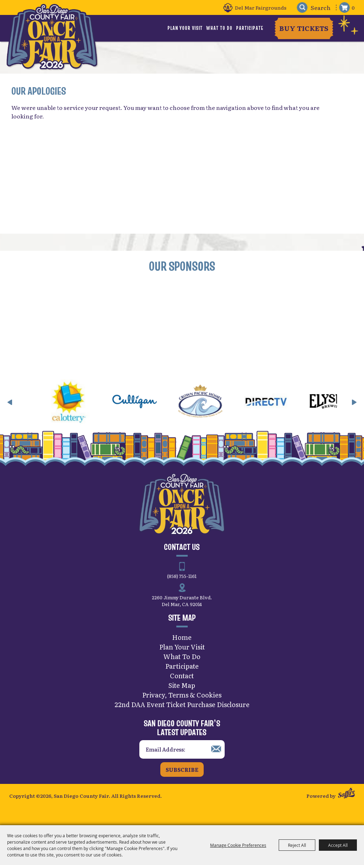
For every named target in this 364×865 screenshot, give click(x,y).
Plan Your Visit (185, 28)
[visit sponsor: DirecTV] (285, 403)
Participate (249, 28)
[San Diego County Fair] (51, 37)
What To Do (219, 28)
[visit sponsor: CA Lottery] (88, 403)
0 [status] (353, 7)
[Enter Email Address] (182, 750)
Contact (182, 676)
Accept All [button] (338, 845)
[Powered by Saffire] (346, 795)
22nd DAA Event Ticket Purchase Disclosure (182, 705)
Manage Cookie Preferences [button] (238, 845)
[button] (10, 403)
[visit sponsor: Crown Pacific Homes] (220, 403)
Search (301, 7)
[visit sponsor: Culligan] (154, 403)
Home (182, 638)
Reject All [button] (297, 845)
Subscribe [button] (182, 770)
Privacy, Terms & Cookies (181, 696)
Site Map (181, 686)
